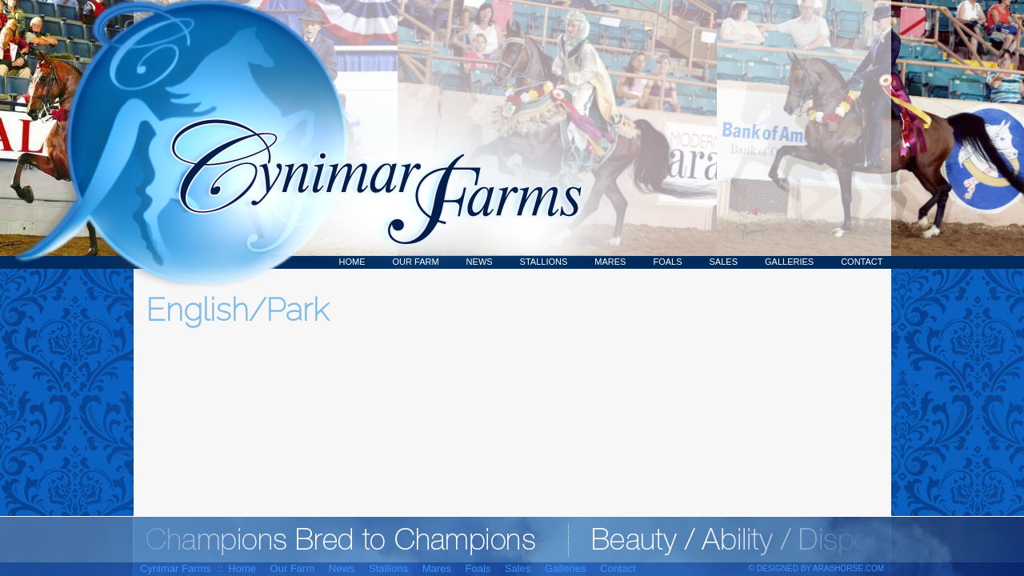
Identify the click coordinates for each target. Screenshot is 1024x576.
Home (352, 261)
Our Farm (416, 261)
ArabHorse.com (848, 568)
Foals (667, 261)
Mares (610, 261)
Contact (861, 261)
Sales (724, 261)
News (479, 261)
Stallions (544, 261)
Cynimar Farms (368, 134)
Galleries (789, 261)
